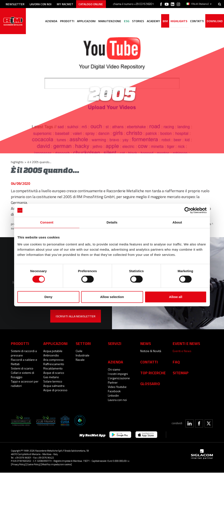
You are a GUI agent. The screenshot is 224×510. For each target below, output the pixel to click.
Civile (79, 351)
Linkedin (113, 395)
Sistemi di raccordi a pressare (24, 353)
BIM (164, 21)
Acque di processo (55, 390)
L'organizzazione (119, 378)
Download (214, 21)
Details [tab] (112, 222)
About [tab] (177, 222)
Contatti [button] (196, 21)
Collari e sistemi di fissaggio (22, 374)
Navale (80, 359)
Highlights (178, 21)
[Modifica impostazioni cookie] (56, 464)
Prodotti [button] (64, 21)
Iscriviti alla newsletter (75, 316)
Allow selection (112, 297)
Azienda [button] (47, 21)
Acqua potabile (52, 351)
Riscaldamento (53, 368)
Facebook (114, 391)
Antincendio (51, 355)
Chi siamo (114, 369)
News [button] (145, 343)
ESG (124, 21)
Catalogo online (94, 4)
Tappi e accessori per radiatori (24, 383)
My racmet (67, 4)
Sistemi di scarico (22, 368)
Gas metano (51, 377)
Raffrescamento (53, 364)
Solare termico (52, 381)
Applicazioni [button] (83, 21)
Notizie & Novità (150, 351)
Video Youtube (117, 386)
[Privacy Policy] (18, 464)
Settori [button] (83, 343)
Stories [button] (136, 21)
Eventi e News (182, 351)
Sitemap (181, 373)
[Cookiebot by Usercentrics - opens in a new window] (188, 210)
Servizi (114, 343)
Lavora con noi (42, 4)
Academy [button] (151, 21)
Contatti (149, 362)
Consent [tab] (46, 222)
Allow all (175, 297)
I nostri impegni (118, 373)
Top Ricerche (153, 373)
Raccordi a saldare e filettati (24, 361)
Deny (48, 297)
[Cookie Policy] (33, 464)
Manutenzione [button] (107, 21)
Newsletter (15, 4)
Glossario (150, 384)
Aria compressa (53, 359)
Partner (113, 382)
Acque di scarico (53, 372)
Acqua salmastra (53, 385)
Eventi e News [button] (186, 343)
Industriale (82, 355)
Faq (176, 362)
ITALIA (199, 4)
